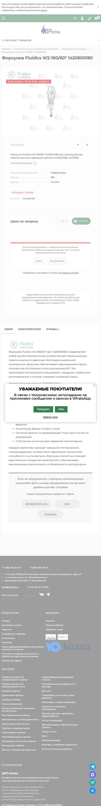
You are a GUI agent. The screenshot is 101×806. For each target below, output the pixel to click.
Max (61, 409)
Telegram (43, 409)
